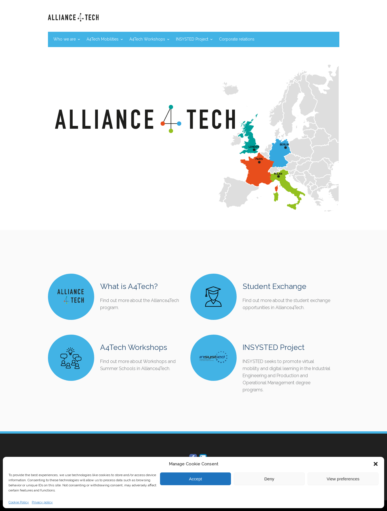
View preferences (343, 478)
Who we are (64, 39)
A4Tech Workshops (147, 39)
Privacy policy (42, 502)
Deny (269, 478)
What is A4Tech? (129, 286)
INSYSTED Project (192, 39)
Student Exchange (274, 286)
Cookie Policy (19, 502)
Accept (195, 478)
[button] (375, 464)
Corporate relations (237, 39)
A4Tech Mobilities (103, 39)
